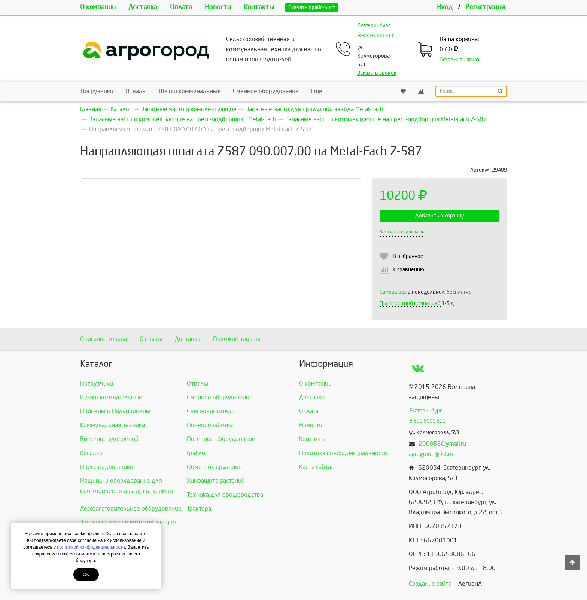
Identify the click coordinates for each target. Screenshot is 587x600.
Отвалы (136, 91)
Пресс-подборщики (106, 467)
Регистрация (485, 7)
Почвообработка (210, 425)
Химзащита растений (216, 481)
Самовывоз (393, 292)
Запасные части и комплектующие (128, 522)
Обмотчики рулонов (214, 467)
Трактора (199, 508)
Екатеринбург (374, 25)
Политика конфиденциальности (343, 453)
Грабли (196, 453)
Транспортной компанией (410, 303)
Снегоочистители (211, 411)
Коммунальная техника (112, 425)
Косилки (91, 453)
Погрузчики (96, 91)
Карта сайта (315, 467)
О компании (98, 7)
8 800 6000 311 (376, 36)
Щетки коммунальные (190, 91)
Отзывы (151, 339)
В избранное (408, 256)
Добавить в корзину (439, 216)
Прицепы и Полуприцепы (115, 411)
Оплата (181, 7)
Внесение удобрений (109, 439)
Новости (218, 7)
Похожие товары (236, 339)
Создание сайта (430, 584)
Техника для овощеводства (225, 494)
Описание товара (103, 339)
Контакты (259, 7)
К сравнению (408, 269)
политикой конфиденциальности (91, 547)
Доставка (142, 7)
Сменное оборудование (266, 91)
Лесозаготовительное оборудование (131, 508)
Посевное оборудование (221, 439)
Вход (445, 7)
